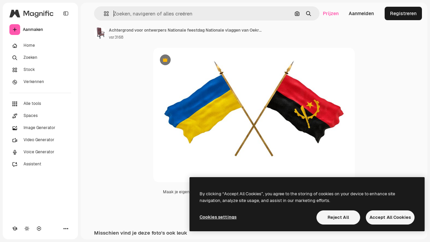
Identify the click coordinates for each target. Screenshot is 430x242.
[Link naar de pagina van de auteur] (100, 33)
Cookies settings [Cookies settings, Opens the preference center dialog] (218, 217)
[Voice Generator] (40, 152)
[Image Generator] (40, 128)
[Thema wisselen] (27, 228)
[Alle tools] (40, 103)
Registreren (403, 13)
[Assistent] (40, 164)
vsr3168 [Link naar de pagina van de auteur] (116, 37)
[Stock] (40, 70)
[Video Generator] (40, 140)
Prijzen (331, 13)
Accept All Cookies (390, 217)
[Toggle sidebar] (65, 13)
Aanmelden (361, 13)
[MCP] (39, 228)
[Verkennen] (40, 82)
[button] (103, 13)
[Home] (40, 45)
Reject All (338, 217)
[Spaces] (40, 116)
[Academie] (14, 228)
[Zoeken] (40, 57)
